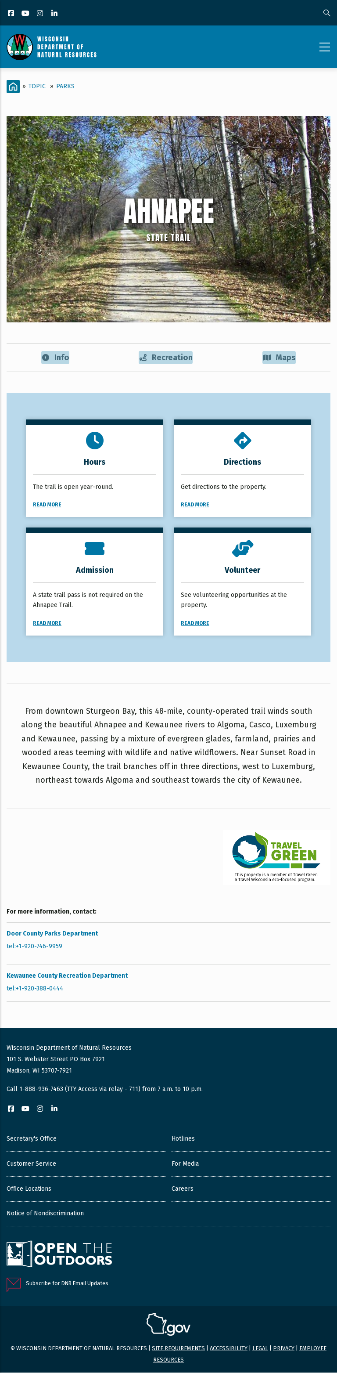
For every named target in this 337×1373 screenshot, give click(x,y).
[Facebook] (12, 14)
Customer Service (31, 1164)
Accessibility (228, 1348)
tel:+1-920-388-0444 (35, 989)
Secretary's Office (32, 1139)
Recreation (166, 358)
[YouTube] (26, 14)
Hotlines (183, 1139)
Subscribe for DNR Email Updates (67, 1284)
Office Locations (29, 1189)
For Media (185, 1164)
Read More (47, 505)
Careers (183, 1189)
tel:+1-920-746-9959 (34, 947)
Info (55, 358)
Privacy (283, 1348)
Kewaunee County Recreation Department (67, 976)
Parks (65, 86)
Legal (260, 1348)
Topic (37, 86)
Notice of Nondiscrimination (45, 1214)
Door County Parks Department (52, 934)
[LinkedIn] (55, 14)
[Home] (13, 86)
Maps (279, 358)
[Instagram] (41, 14)
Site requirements (178, 1348)
